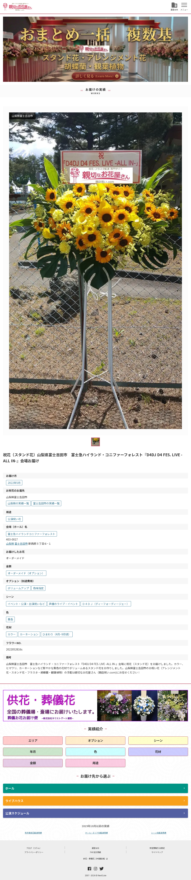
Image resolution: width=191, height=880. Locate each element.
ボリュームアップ (18, 588)
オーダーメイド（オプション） (26, 573)
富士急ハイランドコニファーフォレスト (31, 534)
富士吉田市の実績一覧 (46, 503)
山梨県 (10, 543)
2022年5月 (14, 483)
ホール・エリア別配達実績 (96, 832)
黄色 (10, 619)
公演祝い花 (14, 519)
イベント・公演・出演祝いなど (26, 604)
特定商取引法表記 (157, 848)
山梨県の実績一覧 (18, 503)
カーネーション (29, 634)
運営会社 (95, 848)
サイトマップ (157, 852)
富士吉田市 (21, 543)
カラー (12, 634)
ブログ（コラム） (33, 848)
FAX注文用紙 (95, 852)
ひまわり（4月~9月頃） (57, 634)
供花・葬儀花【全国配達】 (95, 858)
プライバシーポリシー (33, 852)
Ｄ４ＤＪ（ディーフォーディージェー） (105, 604)
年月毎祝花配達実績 (33, 832)
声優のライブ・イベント (63, 604)
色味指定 (38, 588)
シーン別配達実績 (158, 832)
